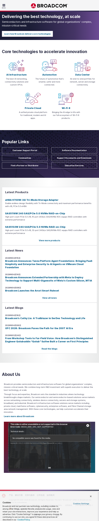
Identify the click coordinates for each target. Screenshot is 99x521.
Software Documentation (74, 150)
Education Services (74, 165)
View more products (49, 240)
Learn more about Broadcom (19, 416)
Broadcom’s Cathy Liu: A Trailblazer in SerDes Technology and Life (45, 318)
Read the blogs (49, 348)
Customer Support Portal (25, 150)
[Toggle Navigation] (4, 6)
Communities (24, 158)
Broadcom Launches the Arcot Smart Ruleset (32, 290)
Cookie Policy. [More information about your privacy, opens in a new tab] (23, 520)
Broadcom (49, 5)
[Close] (91, 496)
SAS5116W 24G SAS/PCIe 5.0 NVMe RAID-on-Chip (35, 213)
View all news (49, 298)
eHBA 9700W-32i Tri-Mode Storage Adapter (31, 200)
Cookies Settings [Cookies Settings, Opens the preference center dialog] (81, 504)
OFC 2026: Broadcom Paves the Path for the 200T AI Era (39, 328)
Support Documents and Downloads (74, 158)
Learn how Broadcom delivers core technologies (27, 34)
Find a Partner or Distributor (25, 165)
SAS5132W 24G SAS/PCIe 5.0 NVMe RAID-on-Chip (35, 227)
